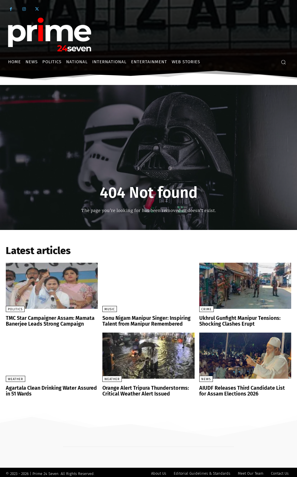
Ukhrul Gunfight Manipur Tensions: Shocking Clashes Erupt (235, 320)
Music (109, 309)
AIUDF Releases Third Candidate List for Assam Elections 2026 (241, 389)
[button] (283, 62)
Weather (15, 378)
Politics (15, 309)
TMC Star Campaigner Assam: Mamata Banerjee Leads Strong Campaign (46, 320)
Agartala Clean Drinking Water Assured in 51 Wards (49, 389)
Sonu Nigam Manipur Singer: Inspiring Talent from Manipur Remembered (142, 320)
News (206, 378)
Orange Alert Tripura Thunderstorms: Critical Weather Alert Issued (141, 389)
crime (206, 309)
